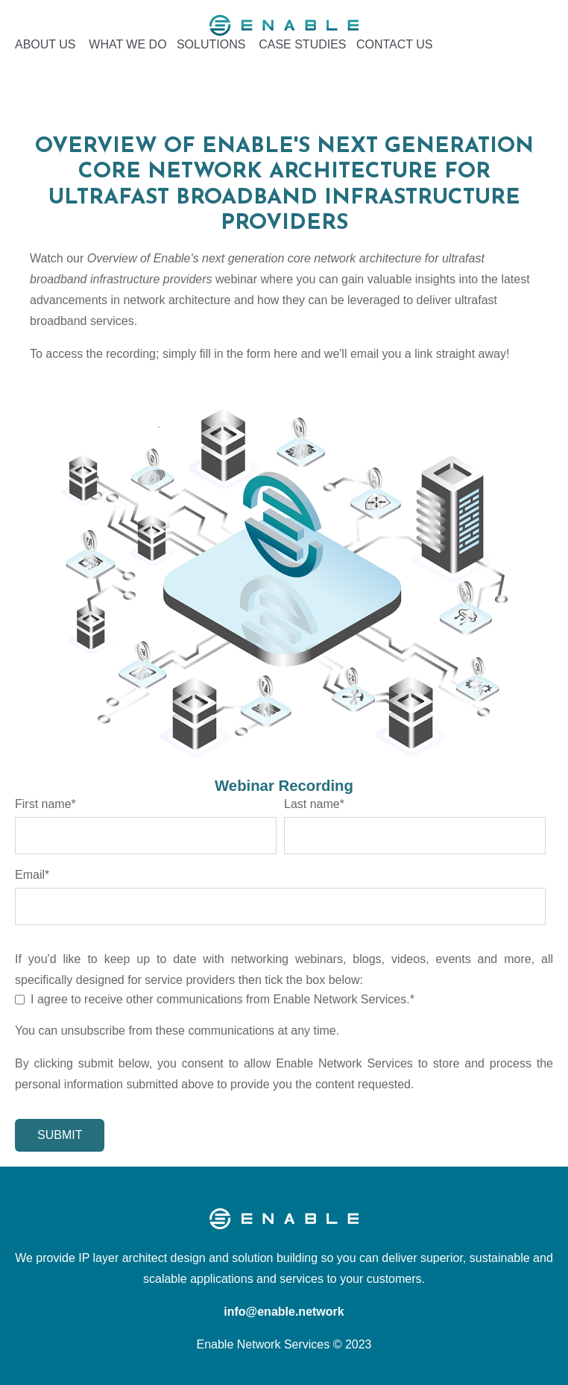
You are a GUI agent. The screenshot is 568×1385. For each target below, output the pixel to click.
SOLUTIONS (211, 44)
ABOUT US (45, 44)
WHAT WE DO (127, 44)
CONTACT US (394, 44)
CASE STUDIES (302, 44)
